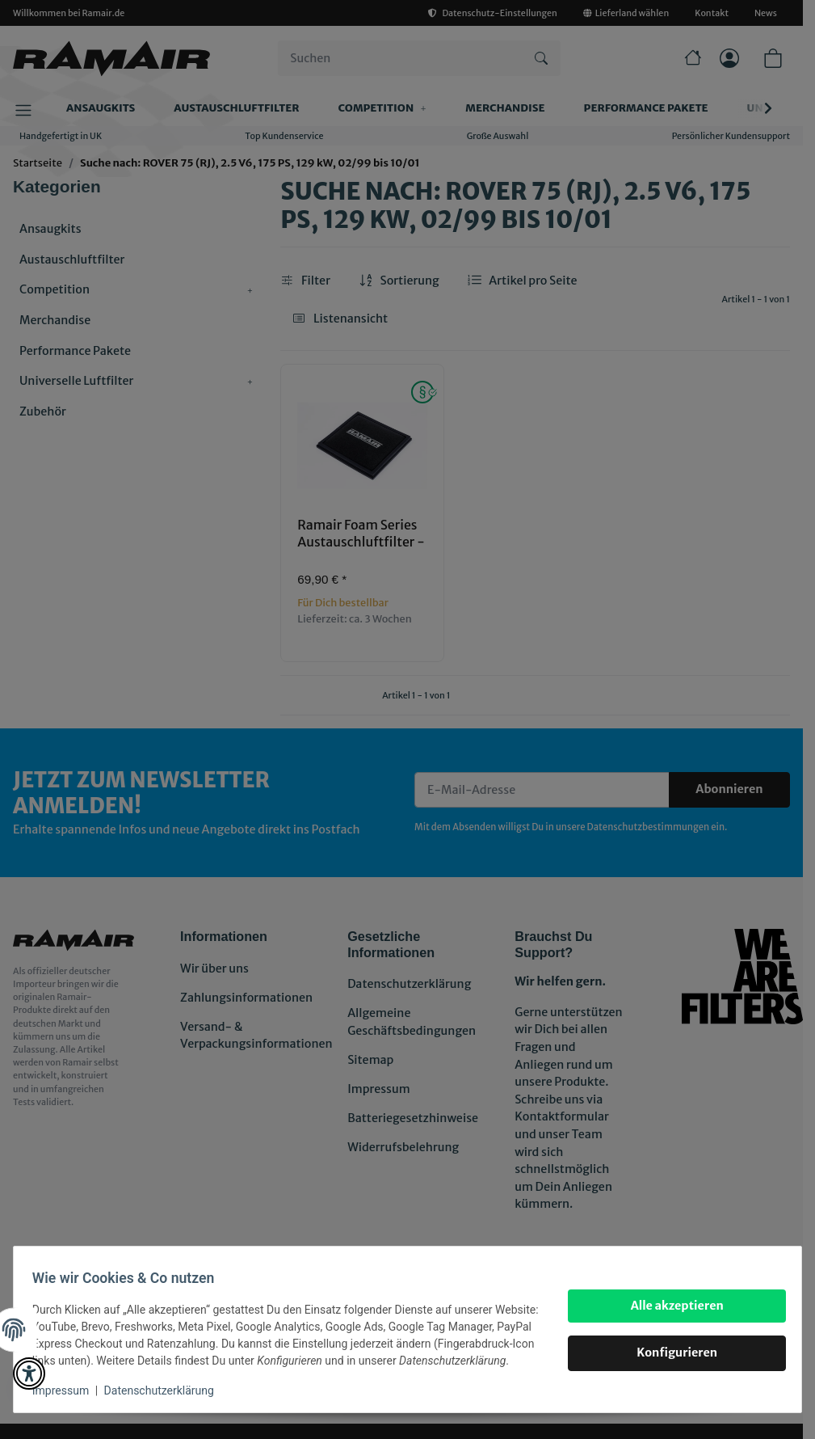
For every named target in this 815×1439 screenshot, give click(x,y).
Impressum (68, 1390)
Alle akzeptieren (669, 1296)
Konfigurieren (669, 1344)
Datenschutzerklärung (166, 1390)
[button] (29, 1373)
